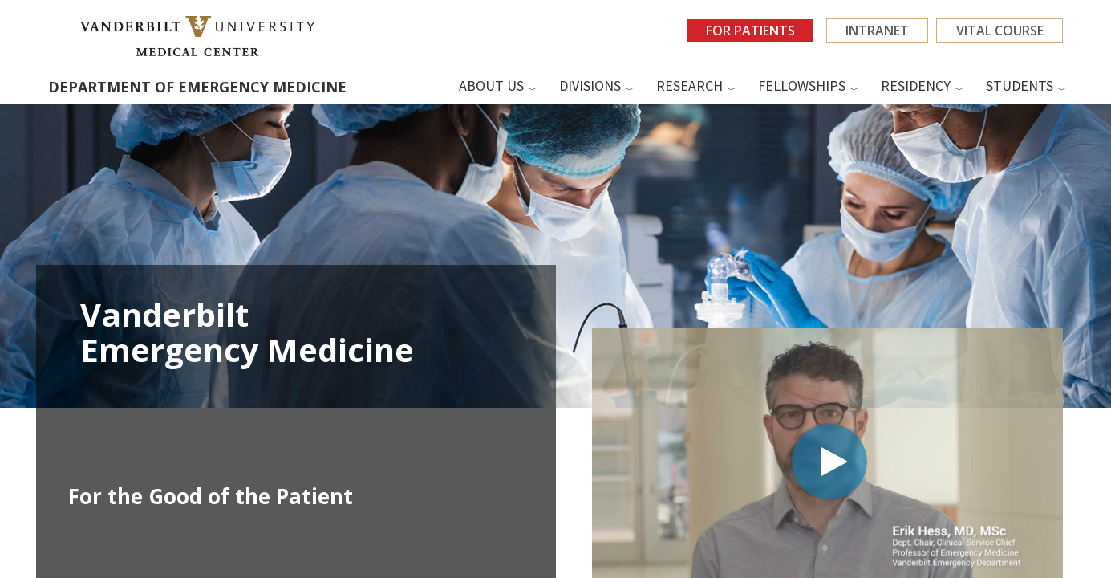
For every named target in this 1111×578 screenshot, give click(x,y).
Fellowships (801, 85)
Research (689, 85)
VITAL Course (999, 30)
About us (491, 85)
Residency (916, 85)
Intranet (875, 30)
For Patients (747, 30)
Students (1019, 85)
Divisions (590, 85)
